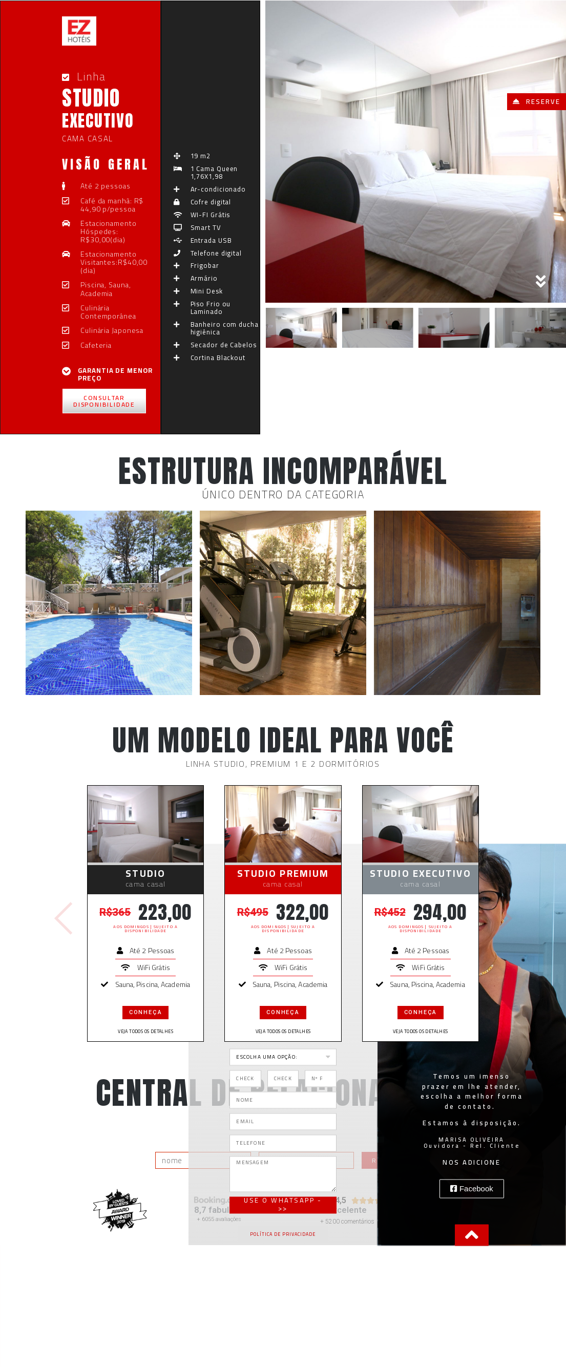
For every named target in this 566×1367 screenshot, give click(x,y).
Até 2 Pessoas (152, 950)
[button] (536, 101)
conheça (145, 1012)
